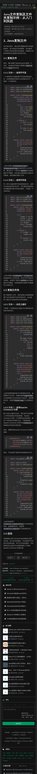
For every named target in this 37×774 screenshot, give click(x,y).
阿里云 (11, 712)
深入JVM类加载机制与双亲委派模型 (17, 610)
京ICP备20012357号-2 (25, 712)
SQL (23, 732)
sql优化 (20, 732)
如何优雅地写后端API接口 (17, 643)
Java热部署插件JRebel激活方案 (19, 683)
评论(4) (21, 659)
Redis (15, 732)
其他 (4, 729)
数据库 (22, 729)
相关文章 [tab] (6, 740)
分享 (25, 557)
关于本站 (11, 5)
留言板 (5, 5)
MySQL (9, 727)
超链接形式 (5, 573)
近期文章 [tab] (23, 740)
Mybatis (5, 735)
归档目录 (15, 709)
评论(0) (20, 639)
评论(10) (22, 632)
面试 (17, 727)
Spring (21, 727)
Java (13, 31)
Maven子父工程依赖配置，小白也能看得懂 (22, 656)
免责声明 (22, 709)
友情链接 (18, 5)
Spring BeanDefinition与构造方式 (16, 602)
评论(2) (20, 646)
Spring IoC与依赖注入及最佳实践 (16, 614)
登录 (33, 5)
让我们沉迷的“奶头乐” (16, 636)
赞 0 (23, 29)
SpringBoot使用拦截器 (16, 677)
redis (16, 729)
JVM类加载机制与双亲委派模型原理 (17, 619)
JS (26, 732)
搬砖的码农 (22, 573)
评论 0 (29, 29)
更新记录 (29, 706)
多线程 (27, 729)
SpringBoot (9, 732)
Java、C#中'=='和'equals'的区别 (19, 670)
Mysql (25, 727)
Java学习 (12, 564)
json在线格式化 (16, 706)
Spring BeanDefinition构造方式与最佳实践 (19, 606)
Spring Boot (31, 727)
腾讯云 (16, 712)
